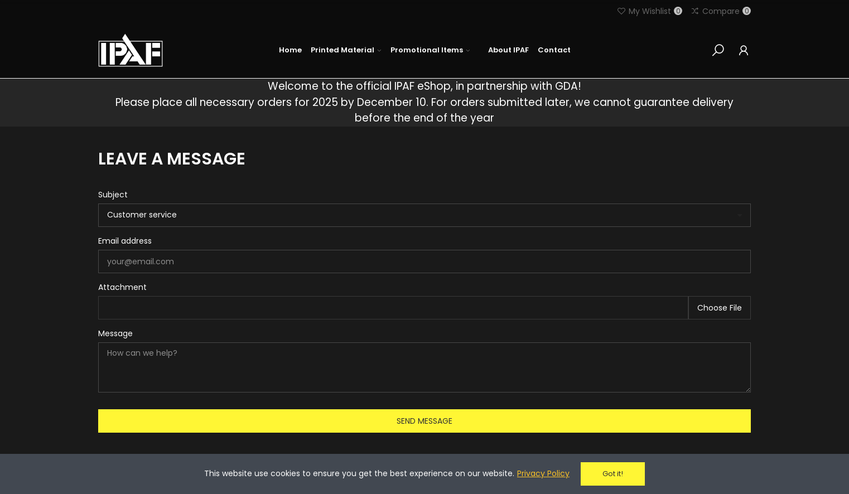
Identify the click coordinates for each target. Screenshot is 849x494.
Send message (424, 421)
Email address (125, 240)
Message (115, 333)
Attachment (122, 287)
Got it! (612, 473)
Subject (113, 194)
